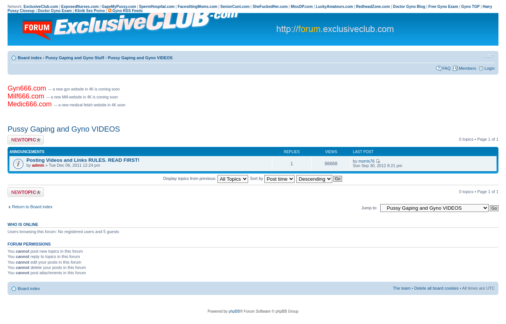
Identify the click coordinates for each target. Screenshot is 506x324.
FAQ (446, 68)
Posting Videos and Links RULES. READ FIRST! (82, 160)
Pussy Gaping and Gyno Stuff (74, 57)
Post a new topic (26, 139)
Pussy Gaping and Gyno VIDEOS (140, 57)
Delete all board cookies (436, 288)
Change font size (489, 56)
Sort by (272, 178)
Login (489, 68)
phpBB (234, 311)
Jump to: (369, 208)
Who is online (23, 224)
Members (467, 68)
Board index (30, 57)
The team (401, 288)
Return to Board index (32, 206)
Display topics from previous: (205, 178)
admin (38, 165)
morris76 (366, 161)
